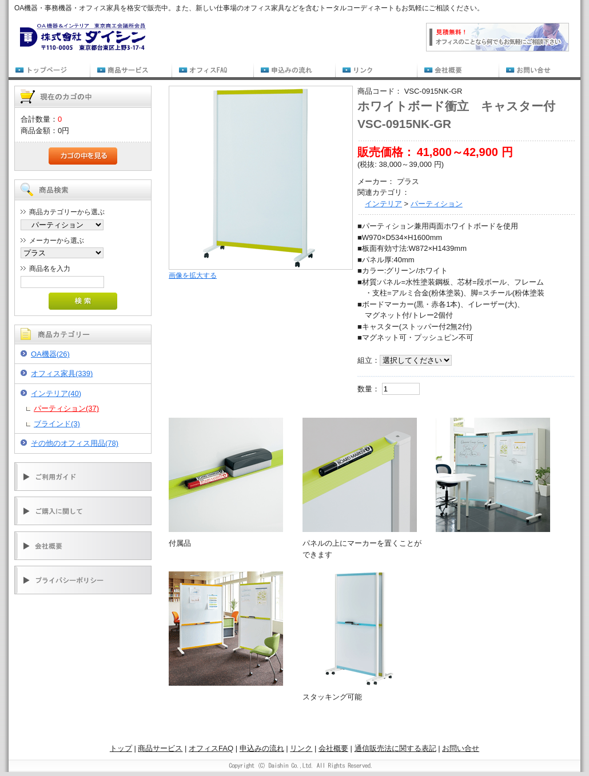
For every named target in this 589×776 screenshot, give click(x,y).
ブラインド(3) (57, 423)
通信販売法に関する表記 (395, 748)
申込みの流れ (262, 748)
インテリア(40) (56, 393)
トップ (121, 748)
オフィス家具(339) (62, 373)
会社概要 (333, 748)
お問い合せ (460, 748)
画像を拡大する (193, 275)
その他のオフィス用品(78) (74, 443)
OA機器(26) (50, 354)
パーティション (437, 203)
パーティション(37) (66, 408)
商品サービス (160, 748)
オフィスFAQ (211, 748)
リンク (301, 748)
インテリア (383, 203)
